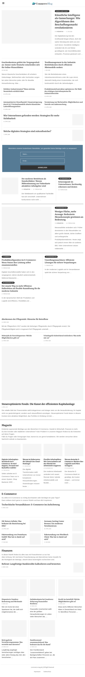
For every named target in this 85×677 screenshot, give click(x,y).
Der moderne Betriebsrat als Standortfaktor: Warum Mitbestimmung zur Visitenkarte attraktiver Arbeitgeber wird (36, 182)
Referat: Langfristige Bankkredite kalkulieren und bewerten (31, 564)
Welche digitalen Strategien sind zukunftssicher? (27, 131)
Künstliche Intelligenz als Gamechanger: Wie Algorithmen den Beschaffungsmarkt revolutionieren (67, 21)
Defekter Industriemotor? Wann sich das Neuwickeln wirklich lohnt (19, 90)
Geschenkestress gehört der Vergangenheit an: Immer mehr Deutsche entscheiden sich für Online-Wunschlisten (21, 64)
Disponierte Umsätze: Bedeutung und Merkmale (12, 600)
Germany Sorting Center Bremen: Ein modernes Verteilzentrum (54, 523)
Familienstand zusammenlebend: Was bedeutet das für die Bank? (40, 642)
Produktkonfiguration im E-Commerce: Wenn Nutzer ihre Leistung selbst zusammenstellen (19, 262)
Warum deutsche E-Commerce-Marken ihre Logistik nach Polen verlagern (74, 462)
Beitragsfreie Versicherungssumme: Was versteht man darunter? (12, 642)
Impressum (37, 672)
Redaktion (60, 31)
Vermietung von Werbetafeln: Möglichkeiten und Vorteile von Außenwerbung (63, 103)
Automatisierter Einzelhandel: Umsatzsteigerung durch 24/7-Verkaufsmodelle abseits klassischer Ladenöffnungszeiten (22, 104)
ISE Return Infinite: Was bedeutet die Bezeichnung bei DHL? (14, 523)
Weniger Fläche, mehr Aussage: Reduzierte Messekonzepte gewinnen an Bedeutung (69, 215)
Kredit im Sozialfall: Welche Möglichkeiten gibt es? (69, 600)
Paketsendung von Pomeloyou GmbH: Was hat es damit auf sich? (14, 537)
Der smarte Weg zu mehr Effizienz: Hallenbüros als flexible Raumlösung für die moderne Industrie (21, 288)
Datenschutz (47, 672)
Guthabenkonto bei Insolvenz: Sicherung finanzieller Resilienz (41, 601)
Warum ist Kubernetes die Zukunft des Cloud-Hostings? (31, 461)
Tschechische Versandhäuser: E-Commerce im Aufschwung (31, 504)
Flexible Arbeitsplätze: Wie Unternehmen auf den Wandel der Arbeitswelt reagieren (52, 462)
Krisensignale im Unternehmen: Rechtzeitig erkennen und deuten (70, 184)
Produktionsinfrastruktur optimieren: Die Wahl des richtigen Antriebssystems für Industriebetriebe (63, 91)
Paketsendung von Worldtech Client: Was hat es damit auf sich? (56, 537)
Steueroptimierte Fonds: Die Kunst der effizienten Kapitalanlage (38, 404)
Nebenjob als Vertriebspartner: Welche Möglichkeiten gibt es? (17, 337)
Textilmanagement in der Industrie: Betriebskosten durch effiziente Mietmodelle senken (60, 64)
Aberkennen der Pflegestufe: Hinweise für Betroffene (25, 319)
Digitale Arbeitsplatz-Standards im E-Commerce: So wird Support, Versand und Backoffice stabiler (10, 463)
